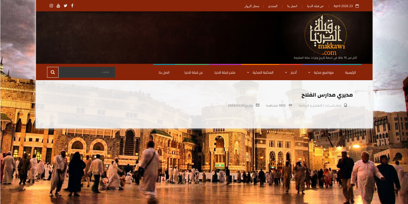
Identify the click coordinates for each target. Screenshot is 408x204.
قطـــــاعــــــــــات (333, 106)
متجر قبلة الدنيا (224, 72)
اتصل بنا (292, 6)
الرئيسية (350, 72)
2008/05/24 (236, 106)
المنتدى (272, 6)
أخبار (290, 72)
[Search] (86, 72)
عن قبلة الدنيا (315, 6)
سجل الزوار (251, 6)
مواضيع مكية (320, 72)
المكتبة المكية (259, 72)
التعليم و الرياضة (310, 106)
